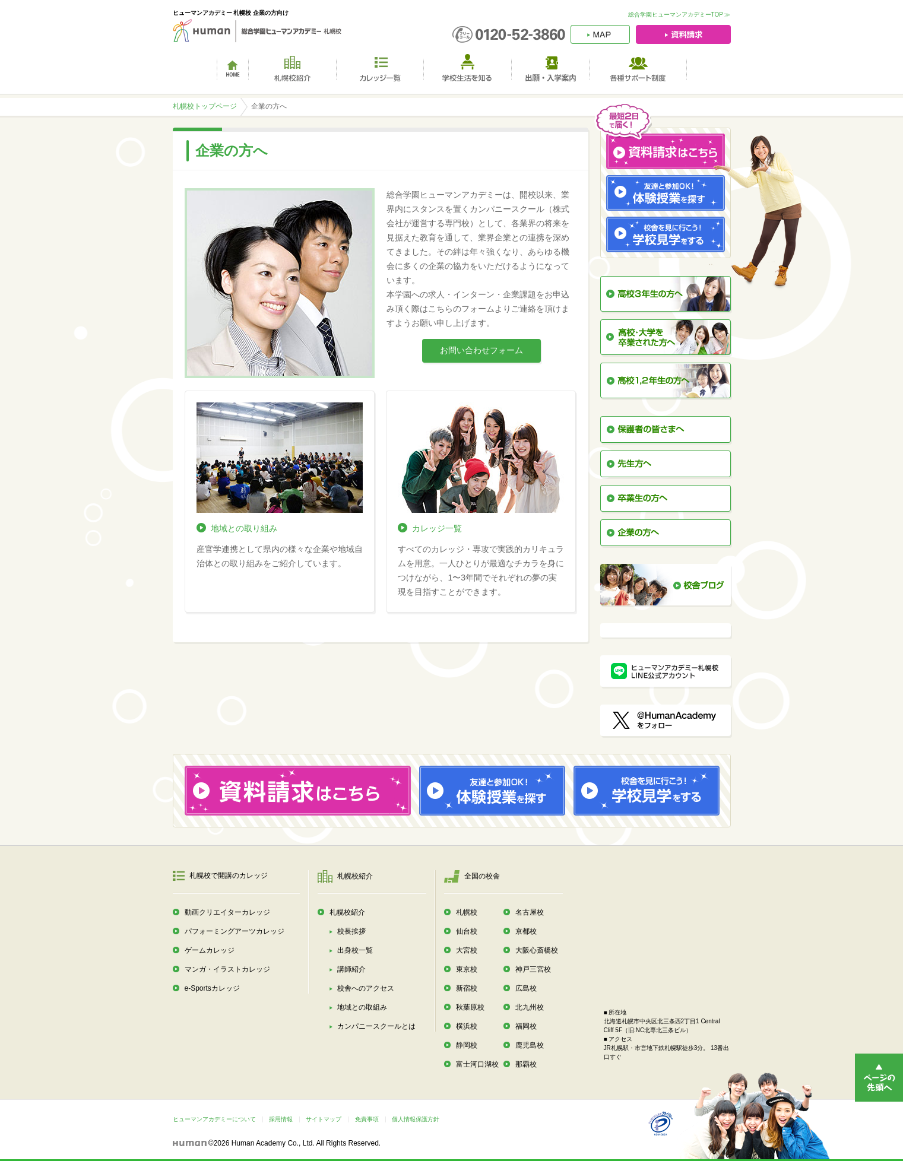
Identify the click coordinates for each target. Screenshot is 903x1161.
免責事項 (367, 1119)
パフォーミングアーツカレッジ (234, 931)
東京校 (466, 969)
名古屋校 (529, 912)
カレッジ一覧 (437, 528)
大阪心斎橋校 (536, 950)
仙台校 (466, 931)
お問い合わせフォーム (481, 350)
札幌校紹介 (347, 912)
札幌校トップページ (205, 106)
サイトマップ (323, 1119)
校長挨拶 (351, 931)
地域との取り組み (244, 528)
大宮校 (466, 950)
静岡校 (466, 1045)
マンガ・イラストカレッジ (227, 969)
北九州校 (529, 1007)
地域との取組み (362, 1007)
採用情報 (281, 1119)
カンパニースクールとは (376, 1026)
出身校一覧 (355, 950)
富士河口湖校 (477, 1064)
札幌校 (466, 912)
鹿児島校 (529, 1045)
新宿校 (466, 988)
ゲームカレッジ (210, 950)
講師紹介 (351, 969)
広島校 (526, 988)
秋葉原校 (470, 1007)
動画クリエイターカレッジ (227, 912)
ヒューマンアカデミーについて (214, 1119)
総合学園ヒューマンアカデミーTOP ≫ (679, 14)
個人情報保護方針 (415, 1119)
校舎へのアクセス (365, 988)
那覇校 (526, 1064)
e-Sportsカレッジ (212, 988)
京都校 (526, 931)
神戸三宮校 (533, 969)
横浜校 (466, 1026)
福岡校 (526, 1026)
